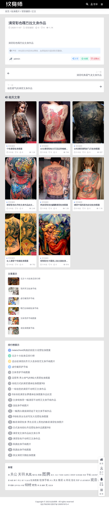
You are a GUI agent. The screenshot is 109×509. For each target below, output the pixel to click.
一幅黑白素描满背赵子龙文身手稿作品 (32, 410)
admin (14, 58)
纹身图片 (15, 11)
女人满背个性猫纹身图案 (17, 260)
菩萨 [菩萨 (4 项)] (78, 480)
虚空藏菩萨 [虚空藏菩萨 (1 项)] (86, 480)
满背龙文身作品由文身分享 (26, 432)
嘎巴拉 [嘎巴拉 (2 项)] (34, 475)
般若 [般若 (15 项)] (60, 479)
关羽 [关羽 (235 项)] (21, 474)
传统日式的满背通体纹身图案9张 (28, 383)
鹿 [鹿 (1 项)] (40, 485)
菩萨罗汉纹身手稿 (28, 288)
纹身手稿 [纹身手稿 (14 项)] (44, 479)
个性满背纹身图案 (14, 148)
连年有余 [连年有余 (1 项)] (17, 485)
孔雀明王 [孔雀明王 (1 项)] (67, 475)
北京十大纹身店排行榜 (30, 278)
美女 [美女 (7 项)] (55, 480)
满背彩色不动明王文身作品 (26, 438)
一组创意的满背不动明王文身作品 (29, 388)
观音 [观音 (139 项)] (94, 479)
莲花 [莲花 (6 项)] (73, 480)
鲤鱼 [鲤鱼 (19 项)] (34, 485)
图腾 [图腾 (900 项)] (46, 474)
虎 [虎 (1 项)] (81, 480)
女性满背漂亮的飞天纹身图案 (87, 148)
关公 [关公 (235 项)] (13, 474)
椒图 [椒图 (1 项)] (11, 480)
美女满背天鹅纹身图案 (24, 455)
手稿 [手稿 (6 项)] (89, 474)
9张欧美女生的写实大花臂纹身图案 (30, 416)
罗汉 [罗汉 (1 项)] (51, 480)
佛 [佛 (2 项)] (9, 475)
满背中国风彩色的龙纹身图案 (87, 204)
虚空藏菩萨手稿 (27, 298)
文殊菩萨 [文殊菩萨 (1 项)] (94, 475)
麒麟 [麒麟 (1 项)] (43, 485)
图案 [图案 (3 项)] (40, 474)
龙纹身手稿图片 (21, 405)
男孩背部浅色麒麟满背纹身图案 (54, 204)
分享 (75, 58)
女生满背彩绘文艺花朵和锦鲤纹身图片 (54, 149)
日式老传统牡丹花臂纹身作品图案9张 (32, 427)
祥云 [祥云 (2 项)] (19, 480)
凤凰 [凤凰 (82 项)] (29, 474)
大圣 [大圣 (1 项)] (56, 475)
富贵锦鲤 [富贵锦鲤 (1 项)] (79, 475)
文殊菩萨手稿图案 (28, 318)
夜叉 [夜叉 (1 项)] (52, 475)
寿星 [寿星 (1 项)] (84, 475)
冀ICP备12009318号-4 (60, 504)
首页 (7, 11)
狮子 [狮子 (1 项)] (15, 480)
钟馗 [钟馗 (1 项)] (22, 485)
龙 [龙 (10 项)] (46, 485)
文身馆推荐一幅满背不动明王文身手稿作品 (34, 399)
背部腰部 (26, 11)
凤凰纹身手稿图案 (22, 449)
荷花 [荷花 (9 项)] (68, 479)
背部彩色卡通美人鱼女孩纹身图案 (54, 262)
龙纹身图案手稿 (27, 327)
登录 (94, 4)
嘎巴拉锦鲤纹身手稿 (29, 308)
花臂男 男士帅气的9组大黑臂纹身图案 (31, 377)
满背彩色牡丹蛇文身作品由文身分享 (20, 205)
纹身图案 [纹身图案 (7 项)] (34, 480)
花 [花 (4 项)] (64, 480)
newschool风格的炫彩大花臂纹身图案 (31, 350)
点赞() (95, 58)
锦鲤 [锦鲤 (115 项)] (28, 484)
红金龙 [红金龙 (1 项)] (27, 480)
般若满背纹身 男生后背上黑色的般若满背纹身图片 (38, 421)
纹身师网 (53, 501)
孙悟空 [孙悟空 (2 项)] (73, 475)
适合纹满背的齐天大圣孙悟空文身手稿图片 (33, 361)
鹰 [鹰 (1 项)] (38, 485)
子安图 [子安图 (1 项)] (60, 475)
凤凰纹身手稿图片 (22, 443)
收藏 (84, 58)
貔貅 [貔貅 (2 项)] (12, 485)
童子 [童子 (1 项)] (23, 480)
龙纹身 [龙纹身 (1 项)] (50, 485)
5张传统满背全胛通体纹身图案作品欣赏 (32, 394)
